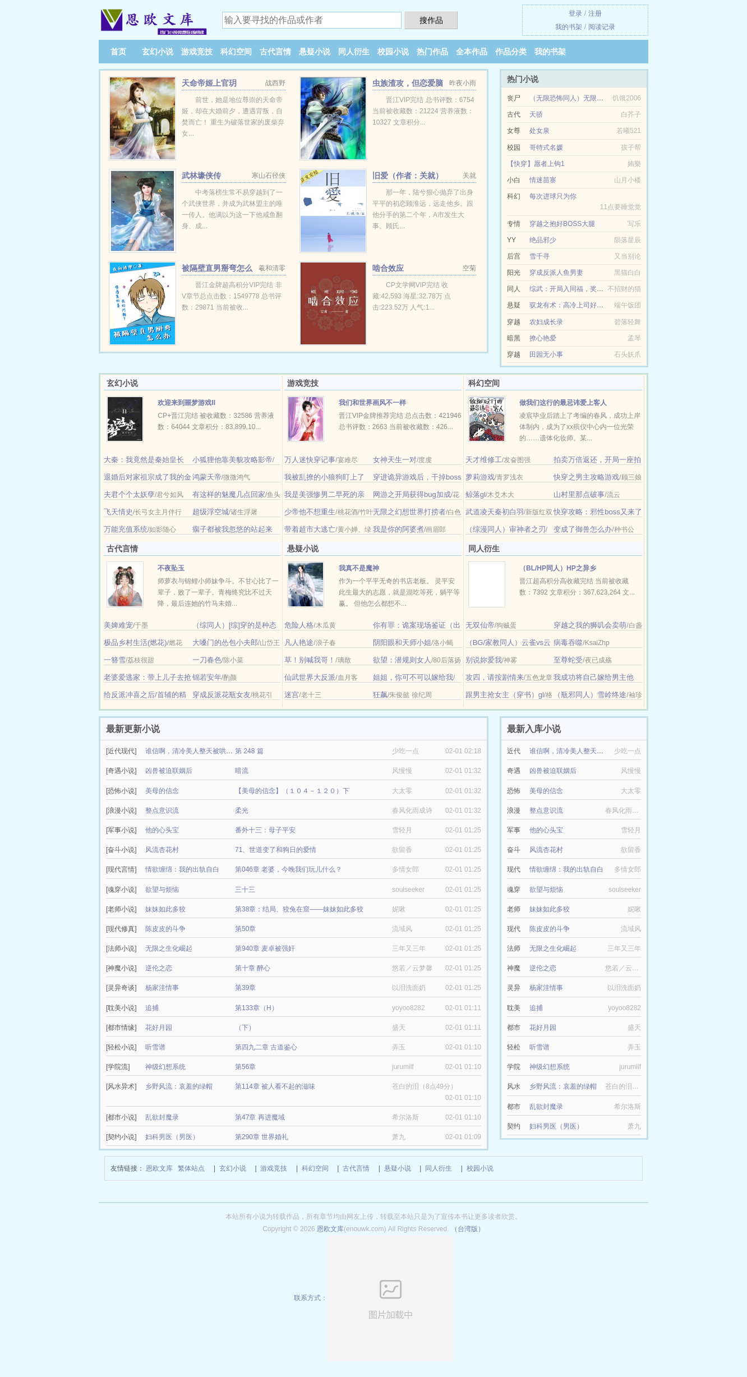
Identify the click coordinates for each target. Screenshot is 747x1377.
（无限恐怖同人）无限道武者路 (576, 98)
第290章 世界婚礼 (261, 1137)
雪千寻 (539, 256)
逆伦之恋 (158, 968)
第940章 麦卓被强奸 (265, 948)
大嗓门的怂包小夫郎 (225, 642)
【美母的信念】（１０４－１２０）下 (292, 791)
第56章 (245, 1067)
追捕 (152, 1008)
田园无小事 (546, 354)
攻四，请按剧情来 (494, 677)
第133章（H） (256, 1008)
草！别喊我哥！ (309, 660)
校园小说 (393, 51)
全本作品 (471, 51)
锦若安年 (207, 677)
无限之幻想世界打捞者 (409, 512)
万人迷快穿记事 (309, 459)
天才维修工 (483, 459)
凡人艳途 (298, 642)
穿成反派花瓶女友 (221, 694)
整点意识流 (162, 810)
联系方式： (374, 1298)
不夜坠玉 (171, 568)
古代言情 (275, 51)
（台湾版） (468, 1229)
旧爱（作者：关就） (407, 175)
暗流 (241, 771)
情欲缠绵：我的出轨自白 (182, 869)
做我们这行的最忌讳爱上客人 (563, 403)
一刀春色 (207, 660)
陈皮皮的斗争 (165, 929)
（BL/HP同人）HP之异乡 (557, 568)
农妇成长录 (546, 322)
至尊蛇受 (568, 660)
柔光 (241, 810)
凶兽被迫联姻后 (168, 771)
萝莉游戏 (480, 477)
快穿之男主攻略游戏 (586, 477)
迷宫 (291, 694)
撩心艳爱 (542, 338)
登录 (575, 13)
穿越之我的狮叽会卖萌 (590, 625)
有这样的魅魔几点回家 (228, 494)
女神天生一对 (395, 459)
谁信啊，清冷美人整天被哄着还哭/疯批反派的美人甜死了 (230, 751)
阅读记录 (601, 27)
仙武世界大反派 (309, 677)
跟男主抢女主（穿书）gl (504, 694)
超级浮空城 (210, 512)
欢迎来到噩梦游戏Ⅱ (186, 403)
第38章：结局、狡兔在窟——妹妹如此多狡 (299, 909)
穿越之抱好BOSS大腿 (562, 224)
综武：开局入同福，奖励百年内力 (579, 289)
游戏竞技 (197, 51)
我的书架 (568, 27)
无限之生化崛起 (168, 948)
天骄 (536, 114)
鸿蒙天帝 (207, 477)
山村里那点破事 (579, 494)
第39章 (245, 988)
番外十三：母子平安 (265, 830)
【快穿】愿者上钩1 (536, 164)
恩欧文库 (159, 1168)
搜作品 (431, 20)
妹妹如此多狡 (165, 909)
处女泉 (539, 131)
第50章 (245, 929)
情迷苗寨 (542, 180)
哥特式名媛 (546, 147)
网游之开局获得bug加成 (412, 494)
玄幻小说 (157, 51)
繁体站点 (191, 1168)
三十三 (245, 890)
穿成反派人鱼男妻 (556, 273)
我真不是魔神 (359, 568)
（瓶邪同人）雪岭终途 (590, 694)
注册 (595, 13)
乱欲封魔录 (162, 1117)
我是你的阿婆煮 (398, 529)
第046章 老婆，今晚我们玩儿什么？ (288, 869)
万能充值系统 (125, 529)
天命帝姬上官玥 (209, 83)
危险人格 (298, 625)
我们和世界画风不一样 (372, 403)
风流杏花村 (162, 850)
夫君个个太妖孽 (129, 494)
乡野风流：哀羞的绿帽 (179, 1086)
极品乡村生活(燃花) (135, 642)
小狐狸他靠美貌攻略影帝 (232, 459)
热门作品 (432, 51)
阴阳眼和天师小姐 (402, 642)
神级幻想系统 (165, 1067)
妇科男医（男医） (172, 1137)
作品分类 (511, 51)
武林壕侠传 (201, 175)
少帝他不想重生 (309, 512)
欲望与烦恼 (162, 890)
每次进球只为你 (553, 196)
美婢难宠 (118, 625)
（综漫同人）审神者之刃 (505, 529)
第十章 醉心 (252, 968)
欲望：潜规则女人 (402, 660)
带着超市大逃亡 (309, 529)
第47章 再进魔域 (260, 1117)
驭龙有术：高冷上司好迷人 (569, 305)
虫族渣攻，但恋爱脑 (407, 83)
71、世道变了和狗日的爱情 (275, 850)
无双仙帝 (480, 625)
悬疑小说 (314, 51)
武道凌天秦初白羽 (494, 512)
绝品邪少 (542, 240)
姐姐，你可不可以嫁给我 (413, 677)
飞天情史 (118, 512)
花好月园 (158, 1027)
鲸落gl (475, 494)
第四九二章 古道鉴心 (266, 1047)
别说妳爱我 (483, 660)
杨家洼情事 (162, 988)
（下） (245, 1027)
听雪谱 (155, 1047)
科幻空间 (236, 51)
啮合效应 (388, 268)
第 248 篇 (249, 751)
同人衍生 (354, 51)
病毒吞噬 (568, 642)
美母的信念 (162, 791)
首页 (118, 51)
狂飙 (380, 694)
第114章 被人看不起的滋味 (275, 1086)
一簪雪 (115, 660)
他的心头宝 (162, 830)
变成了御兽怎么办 (583, 529)
